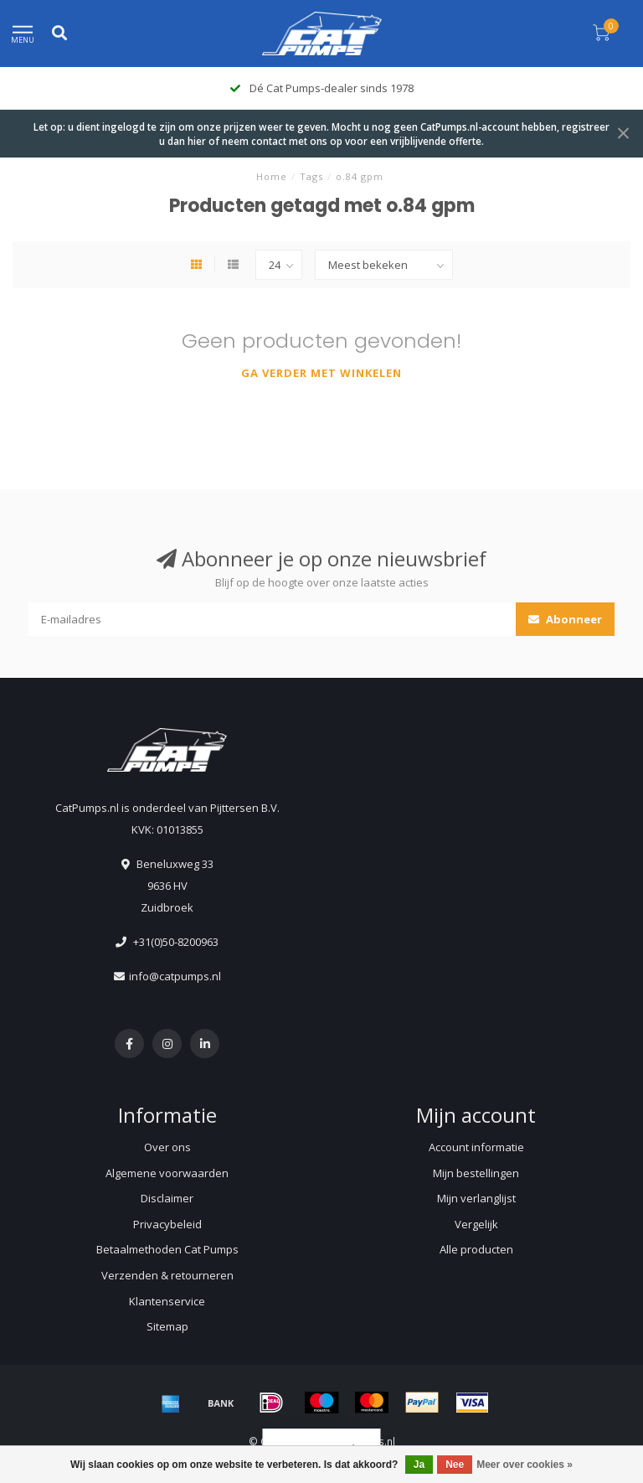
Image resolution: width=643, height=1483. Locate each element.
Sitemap (167, 1326)
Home (271, 176)
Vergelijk (476, 1224)
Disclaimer (167, 1198)
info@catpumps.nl (175, 976)
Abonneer (565, 619)
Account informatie (476, 1147)
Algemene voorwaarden (167, 1173)
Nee (454, 1464)
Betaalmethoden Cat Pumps (167, 1249)
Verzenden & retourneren (167, 1275)
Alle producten (476, 1249)
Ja (419, 1464)
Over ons (167, 1147)
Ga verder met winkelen (321, 372)
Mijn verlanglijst (476, 1198)
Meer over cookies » (524, 1464)
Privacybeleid (167, 1224)
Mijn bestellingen (476, 1173)
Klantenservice (167, 1301)
